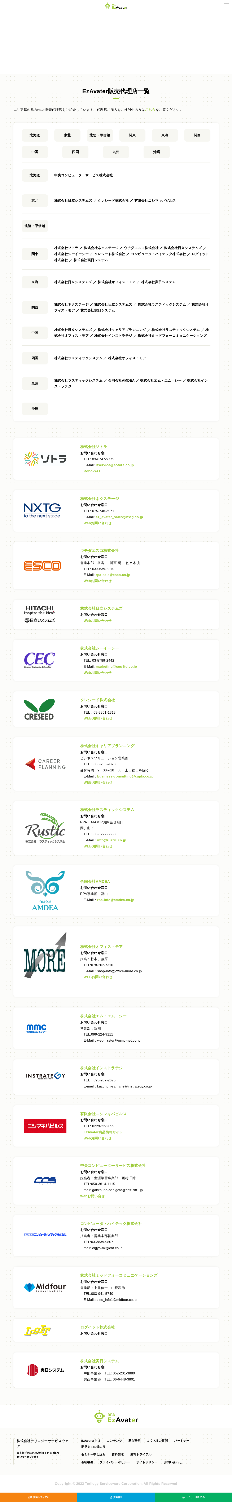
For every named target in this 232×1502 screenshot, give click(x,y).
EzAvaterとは (91, 1440)
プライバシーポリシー (115, 1462)
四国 (75, 152)
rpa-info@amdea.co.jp (115, 900)
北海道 (35, 135)
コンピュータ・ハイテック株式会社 (111, 1224)
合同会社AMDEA (95, 882)
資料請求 (118, 1454)
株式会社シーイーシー (99, 648)
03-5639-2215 (103, 569)
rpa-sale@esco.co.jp (113, 575)
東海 (164, 135)
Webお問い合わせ (98, 523)
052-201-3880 (124, 1373)
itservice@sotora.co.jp (115, 465)
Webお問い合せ (92, 1196)
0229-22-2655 (103, 1126)
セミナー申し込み (93, 1454)
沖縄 (156, 152)
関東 (132, 135)
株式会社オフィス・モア (101, 947)
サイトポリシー (146, 1462)
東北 (67, 135)
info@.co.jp (111, 840)
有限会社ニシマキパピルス (103, 1114)
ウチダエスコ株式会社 (99, 551)
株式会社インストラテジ (101, 1068)
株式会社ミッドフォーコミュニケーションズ (119, 1275)
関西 (197, 135)
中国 (34, 152)
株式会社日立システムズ (101, 608)
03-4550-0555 (29, 1456)
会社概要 (87, 1462)
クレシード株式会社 (97, 700)
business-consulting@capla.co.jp (125, 776)
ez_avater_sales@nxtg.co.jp (119, 517)
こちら (150, 109)
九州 (116, 152)
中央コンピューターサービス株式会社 (113, 1166)
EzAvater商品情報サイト (103, 1132)
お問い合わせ (173, 1462)
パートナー (181, 1440)
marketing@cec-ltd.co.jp (116, 666)
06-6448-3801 (124, 1379)
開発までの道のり (93, 1446)
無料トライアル (140, 1454)
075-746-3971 (103, 511)
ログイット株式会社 (97, 1327)
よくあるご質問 (157, 1440)
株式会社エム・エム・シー (103, 1016)
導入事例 (134, 1440)
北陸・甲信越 (99, 135)
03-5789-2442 (103, 660)
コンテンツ (114, 1440)
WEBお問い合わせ (98, 718)
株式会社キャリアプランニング (107, 746)
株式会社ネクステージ (99, 499)
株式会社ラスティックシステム (107, 810)
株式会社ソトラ (93, 447)
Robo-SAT (92, 471)
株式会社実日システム (99, 1361)
